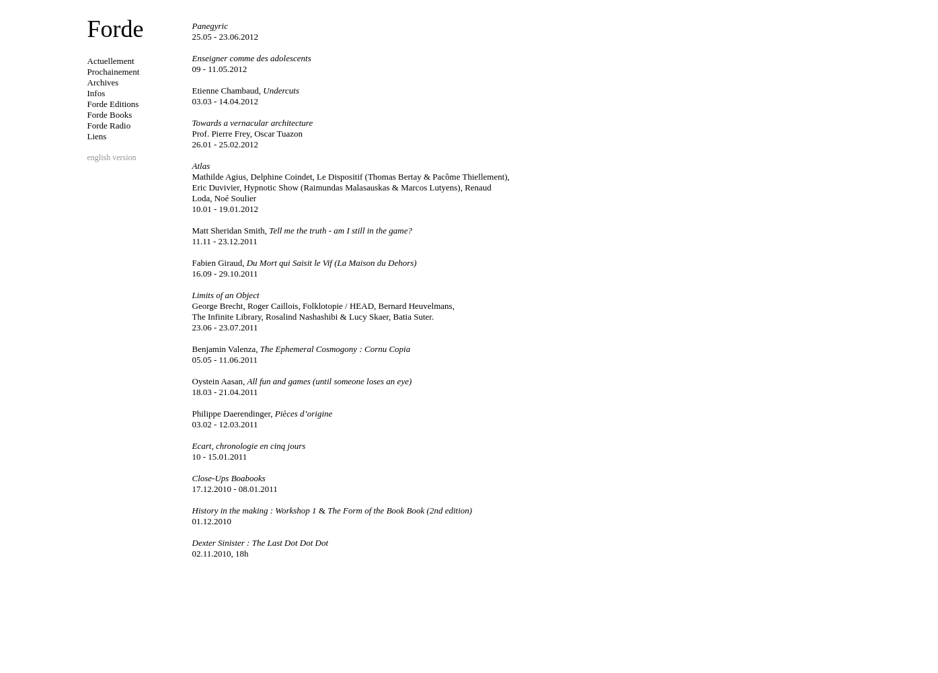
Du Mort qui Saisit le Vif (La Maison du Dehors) (304, 263)
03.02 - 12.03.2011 (225, 424)
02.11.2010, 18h (220, 553)
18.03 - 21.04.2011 (225, 392)
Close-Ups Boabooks (229, 478)
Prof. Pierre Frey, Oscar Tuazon (247, 134)
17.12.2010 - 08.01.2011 (235, 489)
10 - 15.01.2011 (219, 457)
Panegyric (210, 26)
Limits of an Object (226, 295)
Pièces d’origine (262, 414)
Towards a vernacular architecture (252, 123)
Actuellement (110, 61)
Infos (96, 93)
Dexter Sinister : (222, 543)
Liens (97, 136)
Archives (103, 82)
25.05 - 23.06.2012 (225, 37)
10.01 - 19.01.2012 (225, 209)
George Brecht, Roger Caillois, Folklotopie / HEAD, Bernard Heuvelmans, (323, 306)
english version (111, 157)
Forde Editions (113, 104)
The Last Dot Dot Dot (290, 543)
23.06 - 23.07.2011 (225, 327)
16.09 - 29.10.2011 (225, 274)
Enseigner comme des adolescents (251, 58)
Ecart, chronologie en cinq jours (249, 446)
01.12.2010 (212, 521)
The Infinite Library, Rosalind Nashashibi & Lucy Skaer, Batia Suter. (313, 317)
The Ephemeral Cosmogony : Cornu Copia (301, 349)
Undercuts (245, 90)
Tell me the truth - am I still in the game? (302, 230)
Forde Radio (109, 125)
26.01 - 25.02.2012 (225, 144)
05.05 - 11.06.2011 (225, 360)
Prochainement (113, 72)
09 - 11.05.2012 (219, 69)
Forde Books (109, 115)
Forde (115, 28)
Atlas (201, 166)
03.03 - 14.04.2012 (225, 101)
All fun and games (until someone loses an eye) (302, 381)
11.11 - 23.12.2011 (225, 241)
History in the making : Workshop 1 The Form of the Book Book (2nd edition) (332, 510)
